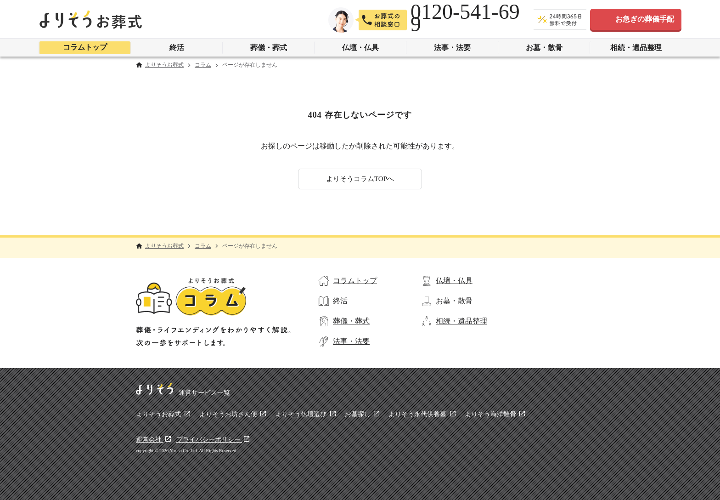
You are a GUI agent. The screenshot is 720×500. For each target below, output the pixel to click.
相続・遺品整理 (636, 47)
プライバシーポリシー (209, 439)
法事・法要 (452, 47)
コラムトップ (85, 47)
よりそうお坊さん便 (229, 414)
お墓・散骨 (544, 47)
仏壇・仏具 (360, 47)
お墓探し (358, 414)
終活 (176, 47)
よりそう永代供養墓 (418, 414)
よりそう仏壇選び (301, 414)
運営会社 (149, 439)
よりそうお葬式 (164, 65)
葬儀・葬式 (268, 47)
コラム (203, 65)
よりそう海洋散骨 (491, 414)
